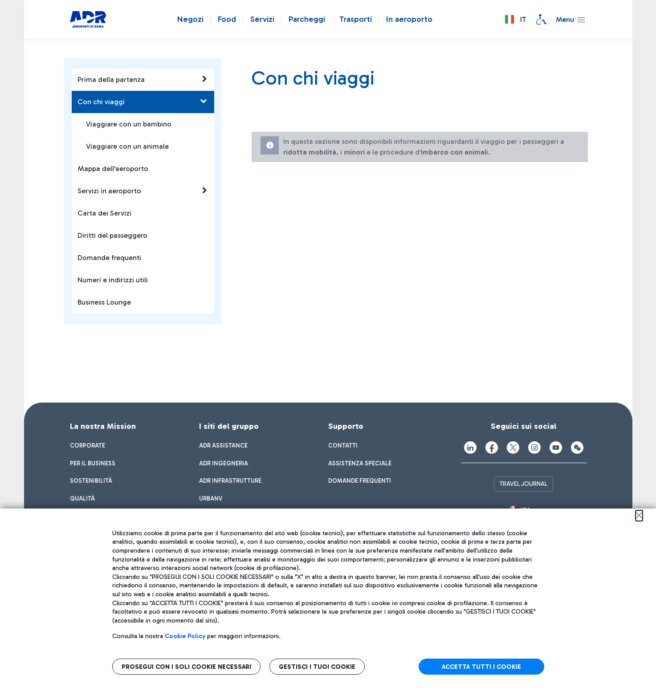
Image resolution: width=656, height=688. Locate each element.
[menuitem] (87, 445)
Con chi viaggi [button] (142, 101)
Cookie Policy (185, 636)
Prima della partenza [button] (142, 79)
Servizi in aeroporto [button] (142, 190)
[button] (515, 19)
